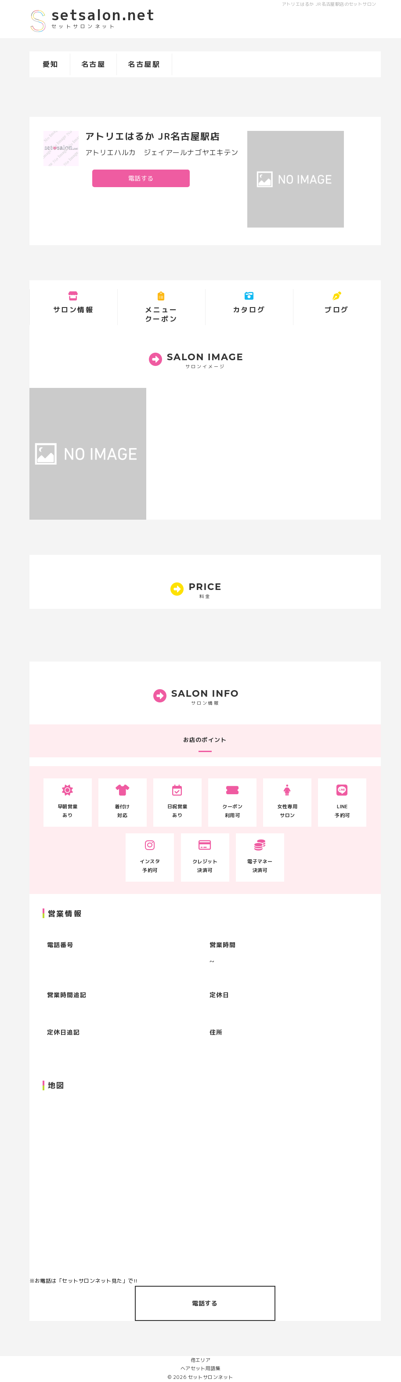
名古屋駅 (144, 64)
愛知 (51, 64)
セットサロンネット (210, 1377)
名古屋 (93, 64)
